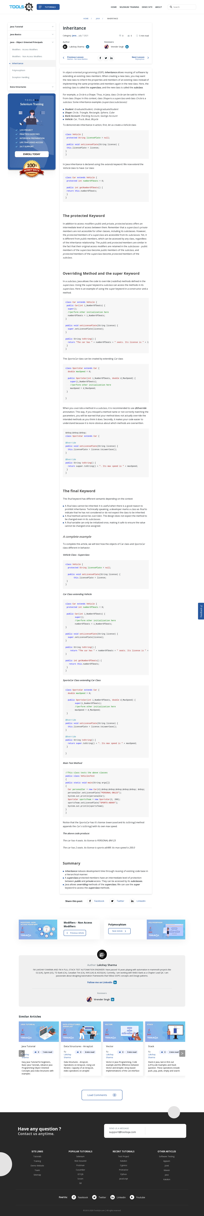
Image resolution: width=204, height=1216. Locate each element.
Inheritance (17, 63)
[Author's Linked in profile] (87, 46)
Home (114, 7)
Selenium (80, 1156)
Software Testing (166, 1156)
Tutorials (37, 1156)
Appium (166, 1161)
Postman (80, 1165)
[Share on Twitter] (106, 58)
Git (80, 1183)
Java (98, 18)
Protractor (123, 1169)
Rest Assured (80, 1161)
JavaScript (123, 1178)
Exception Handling (20, 77)
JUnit (167, 1165)
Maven (167, 1170)
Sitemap (37, 1174)
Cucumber (80, 1169)
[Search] (182, 7)
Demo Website (37, 1165)
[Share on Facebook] (100, 58)
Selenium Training (129, 7)
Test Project (123, 1156)
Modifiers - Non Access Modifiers (27, 56)
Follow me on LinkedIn (102, 982)
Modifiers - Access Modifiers (25, 49)
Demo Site (147, 7)
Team (37, 1170)
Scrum (80, 1178)
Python (123, 1174)
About (158, 7)
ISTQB (80, 1174)
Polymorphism (18, 70)
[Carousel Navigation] (102, 1053)
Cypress (123, 1165)
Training (37, 1161)
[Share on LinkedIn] (111, 58)
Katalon (123, 1161)
